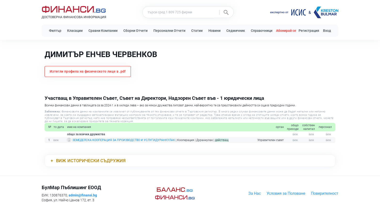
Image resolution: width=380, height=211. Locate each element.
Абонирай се (286, 31)
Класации (75, 31)
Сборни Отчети (135, 31)
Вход (327, 31)
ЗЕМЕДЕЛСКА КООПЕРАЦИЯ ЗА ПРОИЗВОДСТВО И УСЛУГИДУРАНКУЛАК (123, 140)
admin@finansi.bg (83, 195)
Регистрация (309, 31)
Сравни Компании (103, 31)
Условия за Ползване (286, 193)
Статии (197, 31)
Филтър (55, 31)
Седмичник (235, 31)
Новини (214, 31)
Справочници (261, 31)
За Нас (254, 193)
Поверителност (324, 193)
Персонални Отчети (169, 31)
